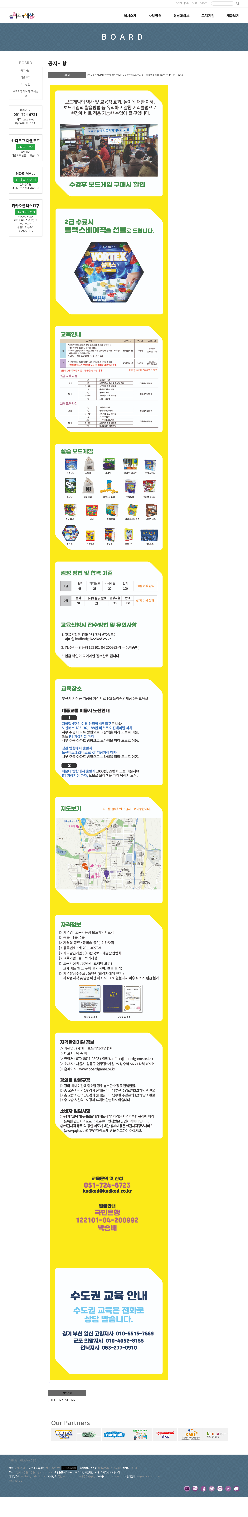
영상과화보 (181, 16)
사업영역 (155, 16)
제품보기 (232, 16)
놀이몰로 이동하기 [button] (25, 180)
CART (194, 3)
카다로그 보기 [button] (25, 147)
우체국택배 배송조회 (110, 1472)
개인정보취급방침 (28, 1460)
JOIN (186, 3)
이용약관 (13, 1460)
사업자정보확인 (69, 1468)
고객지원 (208, 16)
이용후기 (26, 77)
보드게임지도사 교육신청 (25, 93)
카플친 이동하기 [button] (26, 212)
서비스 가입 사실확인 (83, 1472)
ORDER (203, 3)
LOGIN (178, 3)
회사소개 (130, 16)
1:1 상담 (25, 84)
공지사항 (26, 70)
